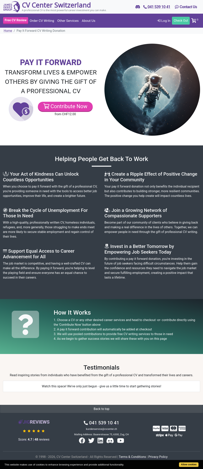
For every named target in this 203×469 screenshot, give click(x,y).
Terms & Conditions (132, 457)
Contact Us (186, 6)
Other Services (68, 21)
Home (8, 31)
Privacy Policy (158, 457)
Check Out (181, 20)
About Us (88, 21)
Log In (163, 21)
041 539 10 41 (101, 423)
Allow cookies (189, 464)
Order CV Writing (42, 21)
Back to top (101, 409)
